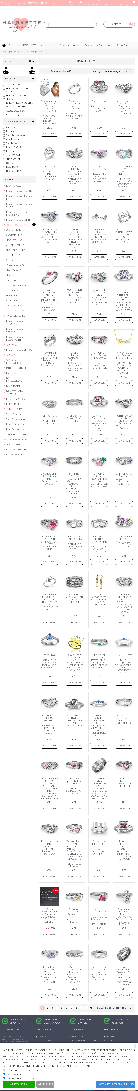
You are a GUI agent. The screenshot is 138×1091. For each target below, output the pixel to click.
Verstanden (19, 1084)
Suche (108, 1040)
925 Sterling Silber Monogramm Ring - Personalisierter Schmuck (50, 172)
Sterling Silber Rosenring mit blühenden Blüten (74, 915)
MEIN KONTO (77, 1037)
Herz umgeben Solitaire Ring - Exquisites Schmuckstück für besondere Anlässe (99, 725)
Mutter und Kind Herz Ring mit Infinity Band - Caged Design (74, 296)
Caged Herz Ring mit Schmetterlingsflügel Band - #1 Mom (100, 106)
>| (91, 1008)
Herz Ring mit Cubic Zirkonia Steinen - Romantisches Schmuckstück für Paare (49, 974)
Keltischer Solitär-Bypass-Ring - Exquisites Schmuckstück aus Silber (99, 661)
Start (4, 51)
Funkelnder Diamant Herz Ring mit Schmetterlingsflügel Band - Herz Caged (50, 235)
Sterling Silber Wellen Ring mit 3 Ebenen (74, 598)
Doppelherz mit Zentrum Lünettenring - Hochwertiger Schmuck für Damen (75, 786)
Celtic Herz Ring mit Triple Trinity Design (49, 420)
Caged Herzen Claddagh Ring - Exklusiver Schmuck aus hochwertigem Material (75, 362)
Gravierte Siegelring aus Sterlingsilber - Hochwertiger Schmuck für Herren (75, 110)
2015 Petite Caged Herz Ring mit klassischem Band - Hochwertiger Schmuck (100, 174)
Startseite (110, 1037)
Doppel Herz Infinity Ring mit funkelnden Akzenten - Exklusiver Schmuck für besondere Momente (124, 176)
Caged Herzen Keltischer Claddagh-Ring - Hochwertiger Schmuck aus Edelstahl (75, 175)
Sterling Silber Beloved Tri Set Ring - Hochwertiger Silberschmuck (50, 661)
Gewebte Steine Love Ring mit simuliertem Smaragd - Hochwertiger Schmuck (75, 974)
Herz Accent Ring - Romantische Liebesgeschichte (124, 782)
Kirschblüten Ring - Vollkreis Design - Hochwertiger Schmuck (50, 847)
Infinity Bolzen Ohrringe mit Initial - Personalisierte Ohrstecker (100, 235)
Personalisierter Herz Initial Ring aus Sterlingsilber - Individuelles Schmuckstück (50, 602)
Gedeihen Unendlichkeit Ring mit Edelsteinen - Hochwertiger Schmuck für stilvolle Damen (124, 603)
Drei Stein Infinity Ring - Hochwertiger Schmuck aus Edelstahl (75, 543)
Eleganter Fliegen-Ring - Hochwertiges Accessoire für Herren (99, 847)
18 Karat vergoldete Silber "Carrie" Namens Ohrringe (99, 599)
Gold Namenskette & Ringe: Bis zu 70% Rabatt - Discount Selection (49, 915)
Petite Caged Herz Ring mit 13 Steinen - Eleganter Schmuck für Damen (124, 422)
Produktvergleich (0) (61, 71)
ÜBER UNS (42, 1037)
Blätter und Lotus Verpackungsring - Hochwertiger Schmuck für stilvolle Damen (50, 724)
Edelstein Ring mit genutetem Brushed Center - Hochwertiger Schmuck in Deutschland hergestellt (100, 788)
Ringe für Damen (39, 51)
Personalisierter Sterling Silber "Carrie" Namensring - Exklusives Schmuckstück (50, 359)
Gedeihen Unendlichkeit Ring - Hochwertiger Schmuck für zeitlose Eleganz (124, 916)
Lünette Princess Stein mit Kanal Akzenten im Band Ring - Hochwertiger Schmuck (124, 850)
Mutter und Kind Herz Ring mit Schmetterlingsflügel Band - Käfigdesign (124, 107)
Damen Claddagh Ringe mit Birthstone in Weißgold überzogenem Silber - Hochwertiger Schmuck (50, 300)
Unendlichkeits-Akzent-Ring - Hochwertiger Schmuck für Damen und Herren (100, 973)
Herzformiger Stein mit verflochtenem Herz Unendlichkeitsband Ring (50, 543)
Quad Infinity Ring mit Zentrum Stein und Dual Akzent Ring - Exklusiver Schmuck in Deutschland (49, 788)
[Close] (135, 1046)
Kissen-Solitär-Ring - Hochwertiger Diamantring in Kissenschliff (100, 916)
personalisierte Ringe (18, 51)
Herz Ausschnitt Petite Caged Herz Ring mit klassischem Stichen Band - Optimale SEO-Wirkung (124, 300)
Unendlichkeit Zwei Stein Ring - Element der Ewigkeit (50, 479)
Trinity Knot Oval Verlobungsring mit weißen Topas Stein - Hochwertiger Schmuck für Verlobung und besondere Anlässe (75, 853)
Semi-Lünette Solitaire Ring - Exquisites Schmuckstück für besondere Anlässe (124, 664)
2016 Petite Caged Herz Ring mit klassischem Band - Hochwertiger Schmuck (100, 423)
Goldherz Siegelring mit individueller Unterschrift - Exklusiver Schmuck (74, 662)
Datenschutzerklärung (115, 1084)
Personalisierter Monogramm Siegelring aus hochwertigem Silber (124, 235)
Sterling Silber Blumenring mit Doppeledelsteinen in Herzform (100, 480)
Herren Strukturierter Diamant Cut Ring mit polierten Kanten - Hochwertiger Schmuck (124, 976)
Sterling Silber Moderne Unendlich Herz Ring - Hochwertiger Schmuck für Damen (75, 238)
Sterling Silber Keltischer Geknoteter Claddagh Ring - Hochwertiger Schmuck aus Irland (75, 484)
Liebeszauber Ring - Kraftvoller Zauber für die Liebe (124, 542)
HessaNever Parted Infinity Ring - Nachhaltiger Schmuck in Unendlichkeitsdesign (100, 544)
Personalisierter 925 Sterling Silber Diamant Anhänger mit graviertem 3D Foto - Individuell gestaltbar (50, 112)
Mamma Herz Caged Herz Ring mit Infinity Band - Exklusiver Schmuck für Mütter (99, 297)
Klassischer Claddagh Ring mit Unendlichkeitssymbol (124, 719)
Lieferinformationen (47, 1040)
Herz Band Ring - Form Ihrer (74, 418)
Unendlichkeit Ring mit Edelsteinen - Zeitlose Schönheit (124, 479)
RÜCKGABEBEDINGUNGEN (83, 1040)
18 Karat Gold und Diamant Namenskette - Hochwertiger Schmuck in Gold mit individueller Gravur (124, 363)
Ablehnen (45, 1084)
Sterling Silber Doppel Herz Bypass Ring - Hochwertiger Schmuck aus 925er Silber (100, 360)
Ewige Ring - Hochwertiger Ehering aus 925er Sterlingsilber (75, 720)
